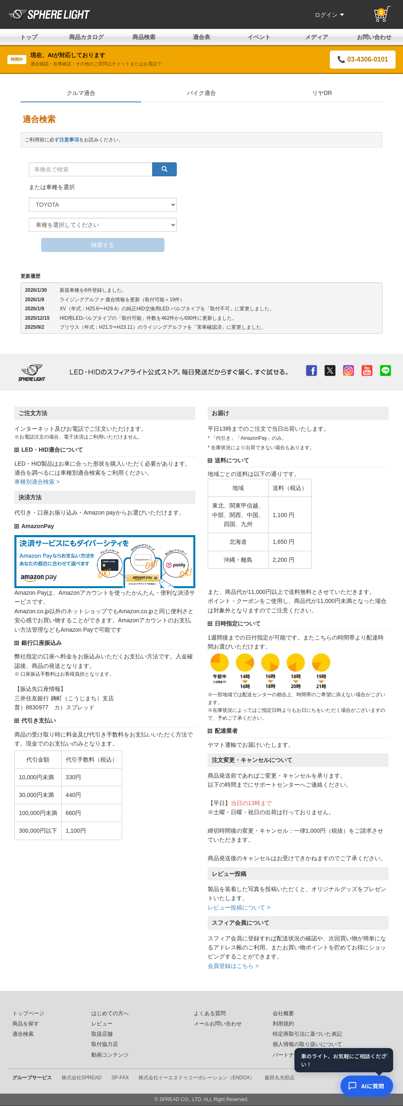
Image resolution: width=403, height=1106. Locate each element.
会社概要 (283, 1013)
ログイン (329, 15)
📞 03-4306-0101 (362, 59)
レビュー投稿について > (239, 907)
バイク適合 (201, 93)
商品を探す (25, 1024)
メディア (316, 37)
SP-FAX (120, 1078)
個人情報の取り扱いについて (307, 1044)
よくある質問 (210, 1013)
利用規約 (283, 1024)
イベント (259, 37)
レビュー (102, 1024)
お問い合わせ (374, 37)
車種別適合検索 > (37, 481)
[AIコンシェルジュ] (366, 1086)
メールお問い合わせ (218, 1024)
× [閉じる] (386, 1055)
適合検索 (23, 1034)
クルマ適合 (81, 93)
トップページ (28, 1013)
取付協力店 (104, 1044)
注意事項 (69, 140)
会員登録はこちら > (233, 966)
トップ (28, 37)
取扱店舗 (102, 1034)
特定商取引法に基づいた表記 (307, 1034)
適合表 (201, 37)
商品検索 (143, 37)
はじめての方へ (110, 1013)
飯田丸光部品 (279, 1078)
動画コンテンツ (110, 1055)
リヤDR (322, 93)
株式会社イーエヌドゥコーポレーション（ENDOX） (197, 1078)
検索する (102, 245)
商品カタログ (86, 37)
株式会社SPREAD (82, 1078)
